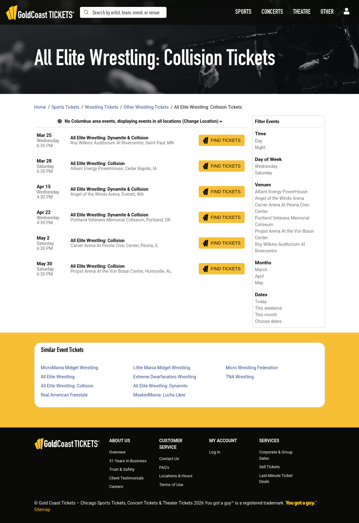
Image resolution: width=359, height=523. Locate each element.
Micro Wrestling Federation (252, 367)
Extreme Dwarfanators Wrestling (164, 376)
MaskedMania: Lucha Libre (159, 394)
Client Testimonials (126, 478)
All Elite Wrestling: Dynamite (160, 385)
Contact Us (169, 458)
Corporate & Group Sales (275, 455)
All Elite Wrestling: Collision (98, 163)
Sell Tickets (269, 466)
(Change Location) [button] (202, 121)
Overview (117, 452)
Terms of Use (171, 484)
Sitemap (42, 509)
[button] (243, 12)
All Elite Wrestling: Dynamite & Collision (109, 137)
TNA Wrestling (240, 376)
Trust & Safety (122, 469)
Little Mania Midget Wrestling (161, 367)
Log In (214, 452)
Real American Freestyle (64, 394)
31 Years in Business (128, 460)
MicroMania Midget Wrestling (69, 367)
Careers (116, 486)
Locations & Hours (175, 476)
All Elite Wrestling (58, 376)
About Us (119, 440)
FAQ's (164, 467)
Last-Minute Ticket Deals (275, 478)
